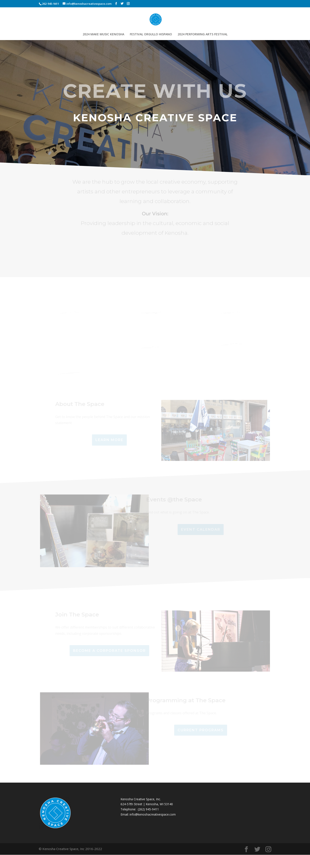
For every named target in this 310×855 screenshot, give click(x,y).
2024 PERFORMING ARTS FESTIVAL (203, 34)
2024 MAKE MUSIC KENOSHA (103, 34)
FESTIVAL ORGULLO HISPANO (151, 34)
